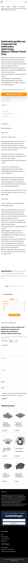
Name (3, 382)
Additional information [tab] (8, 114)
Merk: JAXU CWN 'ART (16, 286)
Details (23, 89)
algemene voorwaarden (7, 549)
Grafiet (15, 6)
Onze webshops (5, 539)
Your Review (5, 345)
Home (2, 6)
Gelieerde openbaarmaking (8, 551)
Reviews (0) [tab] (5, 116)
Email (3, 387)
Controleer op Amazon (14, 94)
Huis (2, 534)
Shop (8, 6)
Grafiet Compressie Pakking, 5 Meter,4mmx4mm (7, 477)
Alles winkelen (4, 537)
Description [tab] (5, 111)
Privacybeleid (4, 547)
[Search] (25, 2)
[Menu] (2, 2)
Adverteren (4, 541)
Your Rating (4, 341)
